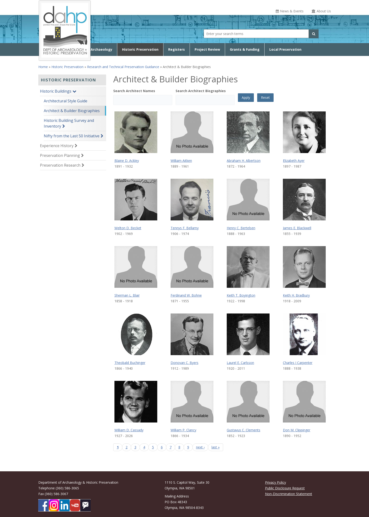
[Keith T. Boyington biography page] (248, 267)
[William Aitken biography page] (192, 132)
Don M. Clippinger (296, 430)
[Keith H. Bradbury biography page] (304, 267)
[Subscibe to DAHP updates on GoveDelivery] (85, 505)
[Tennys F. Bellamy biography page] (192, 199)
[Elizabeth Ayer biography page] (304, 132)
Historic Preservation (140, 49)
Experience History (57, 145)
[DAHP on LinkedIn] (64, 505)
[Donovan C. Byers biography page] (192, 334)
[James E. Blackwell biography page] (304, 199)
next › (200, 447)
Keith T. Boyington (241, 295)
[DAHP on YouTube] (75, 505)
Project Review (207, 49)
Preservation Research (60, 165)
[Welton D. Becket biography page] (135, 199)
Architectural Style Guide (65, 101)
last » (216, 447)
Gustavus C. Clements (243, 430)
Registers (176, 49)
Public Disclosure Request (285, 488)
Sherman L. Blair (127, 295)
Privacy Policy (275, 482)
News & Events (292, 11)
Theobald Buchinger (129, 362)
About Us (324, 11)
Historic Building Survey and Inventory (69, 123)
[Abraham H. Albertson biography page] (248, 132)
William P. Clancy (183, 430)
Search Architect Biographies (201, 91)
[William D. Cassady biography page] (135, 402)
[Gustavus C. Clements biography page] (248, 402)
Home (43, 67)
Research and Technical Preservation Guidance (123, 67)
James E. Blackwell (297, 228)
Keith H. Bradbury (296, 295)
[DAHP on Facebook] (43, 505)
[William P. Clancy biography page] (192, 402)
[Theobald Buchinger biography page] (135, 334)
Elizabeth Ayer (294, 160)
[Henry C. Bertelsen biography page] (248, 199)
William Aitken (181, 160)
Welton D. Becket (127, 228)
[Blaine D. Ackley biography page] (135, 132)
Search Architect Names (134, 91)
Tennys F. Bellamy (185, 228)
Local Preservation (285, 49)
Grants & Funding (245, 49)
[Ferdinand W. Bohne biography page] (192, 267)
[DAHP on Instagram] (54, 505)
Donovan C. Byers (184, 362)
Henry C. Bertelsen (241, 228)
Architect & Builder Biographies (72, 110)
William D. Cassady (128, 430)
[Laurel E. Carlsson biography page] (248, 334)
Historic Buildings (55, 91)
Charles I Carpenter (297, 362)
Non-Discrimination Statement (288, 494)
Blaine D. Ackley (126, 160)
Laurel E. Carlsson (240, 362)
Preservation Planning (60, 155)
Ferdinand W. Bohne (186, 295)
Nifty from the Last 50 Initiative (71, 136)
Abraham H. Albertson (244, 160)
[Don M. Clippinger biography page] (304, 402)
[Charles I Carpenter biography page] (304, 334)
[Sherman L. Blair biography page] (135, 267)
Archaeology (101, 49)
